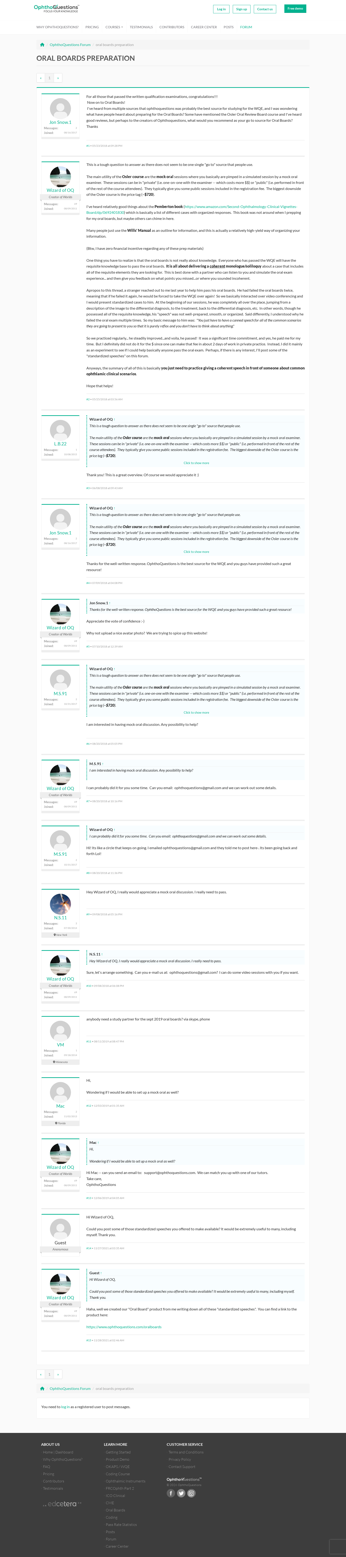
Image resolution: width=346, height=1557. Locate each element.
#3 (88, 488)
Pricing (92, 27)
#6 (88, 743)
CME (110, 1502)
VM (60, 1044)
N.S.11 (60, 917)
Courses (114, 27)
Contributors (171, 27)
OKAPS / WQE (118, 1466)
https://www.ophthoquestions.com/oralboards (124, 1326)
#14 (88, 1248)
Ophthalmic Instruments (125, 1481)
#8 (88, 873)
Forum (246, 27)
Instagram (191, 1493)
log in (65, 1406)
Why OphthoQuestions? (57, 27)
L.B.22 (60, 443)
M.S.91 (60, 693)
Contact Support (182, 1466)
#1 (88, 145)
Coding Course (118, 1473)
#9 (88, 914)
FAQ (46, 1466)
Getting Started (118, 1452)
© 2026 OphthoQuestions (184, 1485)
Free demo (295, 8)
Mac (60, 1106)
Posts (228, 27)
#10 (88, 986)
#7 (88, 801)
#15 (88, 1340)
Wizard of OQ (60, 190)
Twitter (181, 1493)
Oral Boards (115, 1510)
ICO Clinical (115, 1495)
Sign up (241, 9)
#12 (88, 1105)
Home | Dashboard (58, 1452)
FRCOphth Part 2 (120, 1488)
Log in (221, 9)
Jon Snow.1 (60, 122)
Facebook (171, 1493)
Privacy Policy (180, 1459)
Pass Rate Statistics (121, 1524)
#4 (88, 583)
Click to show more (196, 463)
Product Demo (117, 1459)
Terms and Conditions (186, 1452)
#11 (88, 1041)
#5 (88, 646)
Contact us (265, 9)
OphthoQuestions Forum (70, 44)
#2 (88, 399)
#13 (88, 1198)
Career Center (204, 27)
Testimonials (141, 27)
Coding (111, 1517)
